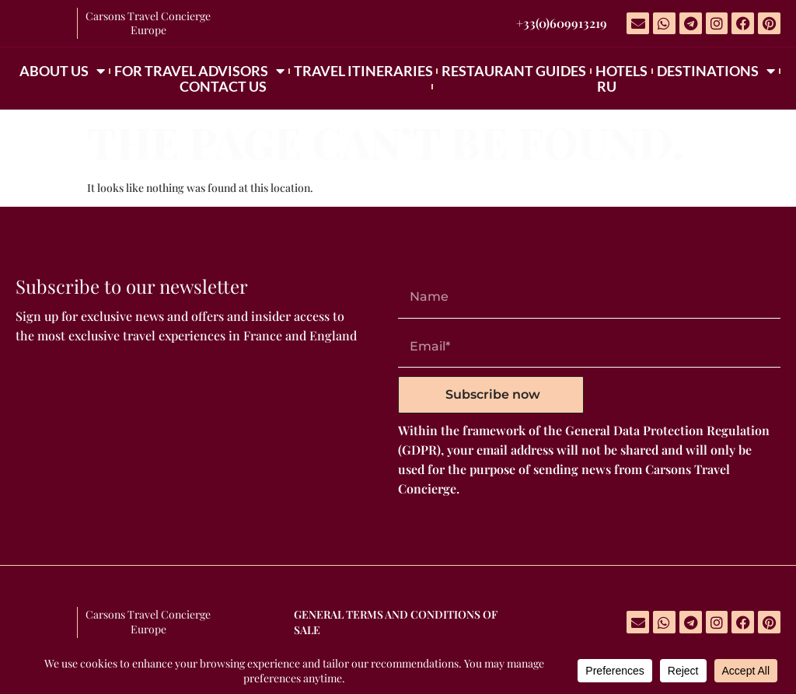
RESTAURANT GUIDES (514, 70)
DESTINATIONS (716, 70)
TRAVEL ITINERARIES (363, 70)
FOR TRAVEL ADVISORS (199, 70)
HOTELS (621, 70)
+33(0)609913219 (561, 23)
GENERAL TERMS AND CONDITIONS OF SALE (396, 622)
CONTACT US (223, 86)
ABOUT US (62, 70)
